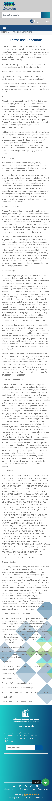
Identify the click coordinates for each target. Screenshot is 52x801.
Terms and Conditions (34, 797)
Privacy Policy (14, 797)
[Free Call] (45, 782)
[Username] (21, 15)
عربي (46, 21)
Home (4, 31)
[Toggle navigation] (4, 28)
